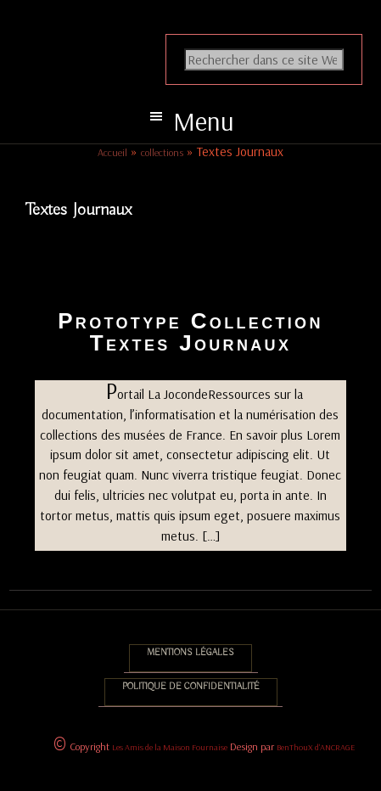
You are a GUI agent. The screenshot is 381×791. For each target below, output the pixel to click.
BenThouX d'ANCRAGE (316, 747)
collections (162, 152)
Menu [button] (203, 121)
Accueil (112, 152)
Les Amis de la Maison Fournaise (169, 747)
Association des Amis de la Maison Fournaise (203, 30)
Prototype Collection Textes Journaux (190, 332)
